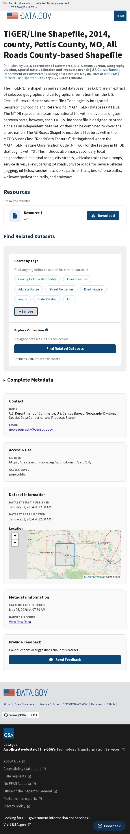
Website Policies (49, 704)
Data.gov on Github (103, 704)
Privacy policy (17, 806)
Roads (22, 299)
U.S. (69, 299)
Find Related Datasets (65, 348)
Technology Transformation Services (90, 749)
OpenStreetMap (96, 577)
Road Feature (93, 289)
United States (47, 299)
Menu (120, 16)
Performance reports (23, 798)
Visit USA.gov (18, 824)
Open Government (25, 704)
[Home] (29, 16)
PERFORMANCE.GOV (75, 704)
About (7, 704)
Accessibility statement (25, 768)
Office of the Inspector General (30, 791)
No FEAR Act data (20, 783)
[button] (15, 536)
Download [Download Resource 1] (103, 215)
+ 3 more (26, 311)
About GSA (15, 761)
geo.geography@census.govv (31, 429)
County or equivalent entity (37, 279)
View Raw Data (20, 621)
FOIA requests (17, 776)
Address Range (28, 289)
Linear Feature (77, 279)
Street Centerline (61, 289)
